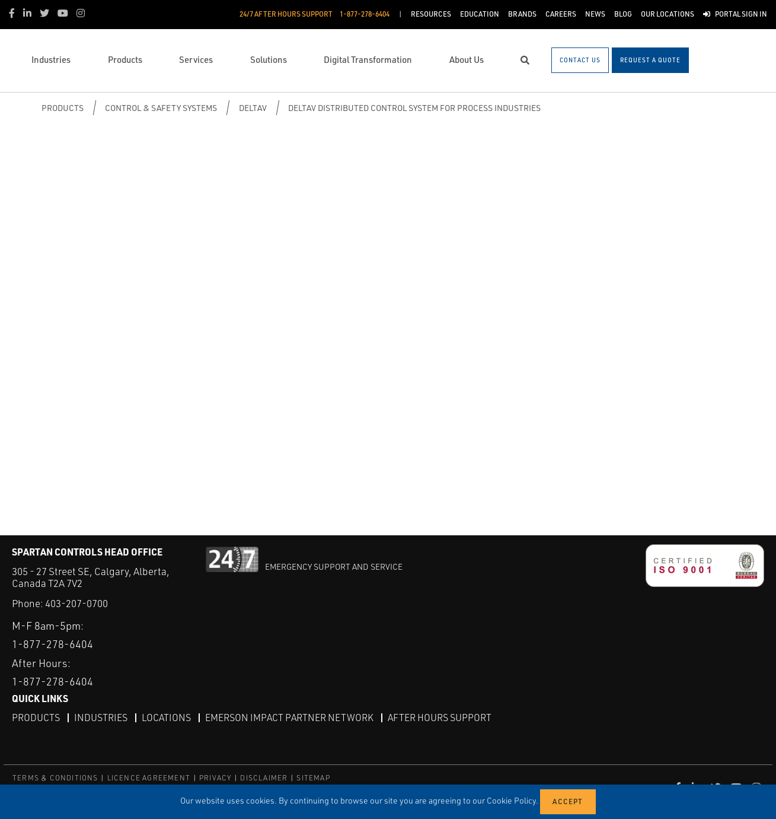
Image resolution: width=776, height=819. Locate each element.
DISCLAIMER (264, 777)
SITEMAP (313, 777)
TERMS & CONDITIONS (55, 777)
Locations (166, 717)
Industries (100, 717)
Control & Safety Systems (161, 108)
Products (62, 108)
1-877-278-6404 (52, 643)
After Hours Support (439, 717)
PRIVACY (215, 777)
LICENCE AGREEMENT (148, 777)
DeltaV (253, 108)
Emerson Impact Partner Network (289, 717)
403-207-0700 (76, 603)
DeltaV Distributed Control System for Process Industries (414, 108)
